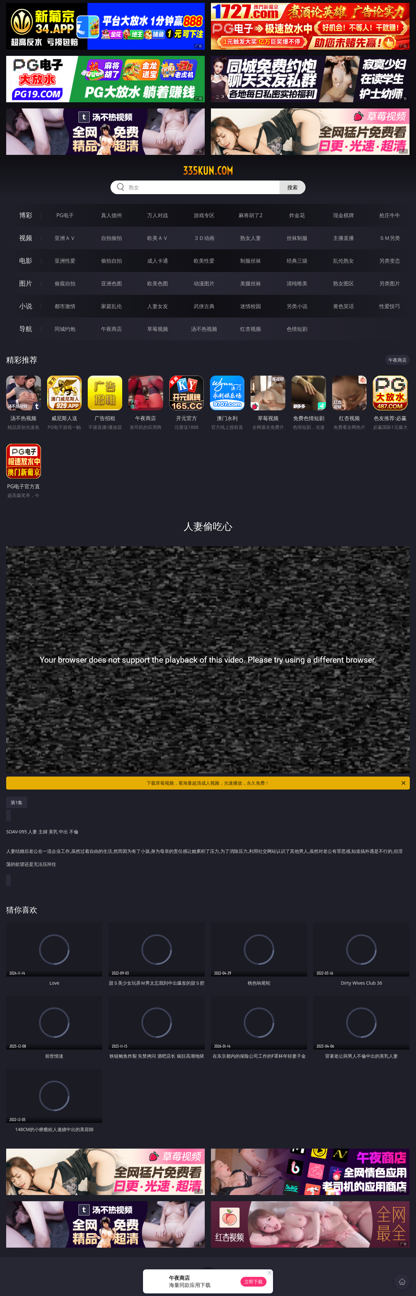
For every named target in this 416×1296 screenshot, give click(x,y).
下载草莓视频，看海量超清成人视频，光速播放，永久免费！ (277, 783)
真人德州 (111, 215)
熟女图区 (343, 283)
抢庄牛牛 (389, 215)
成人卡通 (157, 260)
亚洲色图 (111, 283)
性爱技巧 (389, 306)
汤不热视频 (204, 328)
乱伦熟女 (343, 260)
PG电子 (64, 215)
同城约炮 (65, 328)
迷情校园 (250, 306)
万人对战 (157, 215)
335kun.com (208, 170)
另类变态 (389, 260)
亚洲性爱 (65, 260)
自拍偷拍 (111, 238)
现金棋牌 (343, 215)
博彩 (25, 215)
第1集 (16, 802)
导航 (25, 328)
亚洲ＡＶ (65, 238)
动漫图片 (204, 283)
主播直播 (343, 238)
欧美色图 (157, 283)
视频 (25, 237)
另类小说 (297, 306)
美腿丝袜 (250, 283)
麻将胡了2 (250, 215)
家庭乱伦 (111, 306)
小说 (25, 306)
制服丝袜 (250, 260)
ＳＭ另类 (389, 238)
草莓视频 (157, 328)
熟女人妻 (250, 238)
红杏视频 (250, 328)
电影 (25, 260)
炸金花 (297, 215)
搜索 (292, 187)
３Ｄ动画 (204, 238)
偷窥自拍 (65, 283)
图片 (25, 283)
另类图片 (389, 283)
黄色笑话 (343, 306)
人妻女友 (157, 306)
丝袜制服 (297, 238)
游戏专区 (204, 215)
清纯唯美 (297, 283)
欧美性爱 (204, 260)
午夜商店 (111, 328)
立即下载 (253, 1281)
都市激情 (65, 306)
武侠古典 (204, 306)
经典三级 (297, 260)
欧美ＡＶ (157, 238)
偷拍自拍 (111, 260)
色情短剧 (297, 328)
